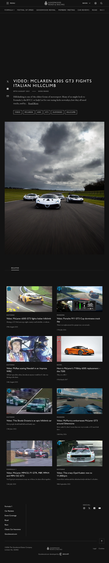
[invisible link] (29, 308)
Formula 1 (9, 10)
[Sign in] (95, 3)
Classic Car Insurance (13, 529)
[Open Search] (101, 3)
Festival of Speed (25, 10)
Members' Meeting (66, 10)
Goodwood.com (11, 534)
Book (87, 3)
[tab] (15, 267)
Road (94, 10)
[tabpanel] (54, 384)
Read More (33, 103)
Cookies (101, 548)
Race (102, 10)
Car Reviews (83, 10)
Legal (94, 548)
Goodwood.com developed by (54, 554)
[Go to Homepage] (55, 3)
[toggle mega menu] (11, 3)
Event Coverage (10, 515)
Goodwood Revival (46, 10)
